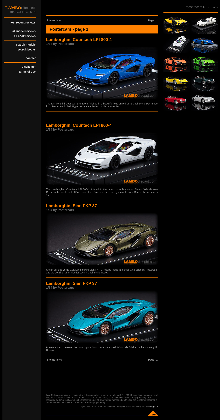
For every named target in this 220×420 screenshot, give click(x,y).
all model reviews (24, 31)
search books (27, 49)
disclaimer (29, 66)
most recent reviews (22, 22)
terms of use (27, 71)
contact (31, 58)
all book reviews (25, 36)
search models (26, 44)
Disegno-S (153, 406)
